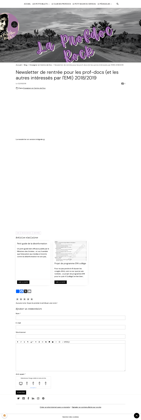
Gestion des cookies (70, 417)
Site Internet (21, 332)
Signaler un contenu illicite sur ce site (86, 407)
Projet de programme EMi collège (70, 263)
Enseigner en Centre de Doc (41, 65)
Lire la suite (23, 282)
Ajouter (21, 392)
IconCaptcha (33, 387)
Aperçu (66, 342)
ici (44, 139)
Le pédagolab (104, 4)
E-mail (18, 323)
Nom (17, 313)
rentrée (37, 233)
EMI (18, 233)
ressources (26, 233)
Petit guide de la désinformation (32, 243)
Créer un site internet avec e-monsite (55, 407)
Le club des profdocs (61, 4)
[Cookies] (4, 415)
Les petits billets (40, 4)
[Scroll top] (136, 415)
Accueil (27, 4)
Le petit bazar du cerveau (84, 4)
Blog (25, 65)
